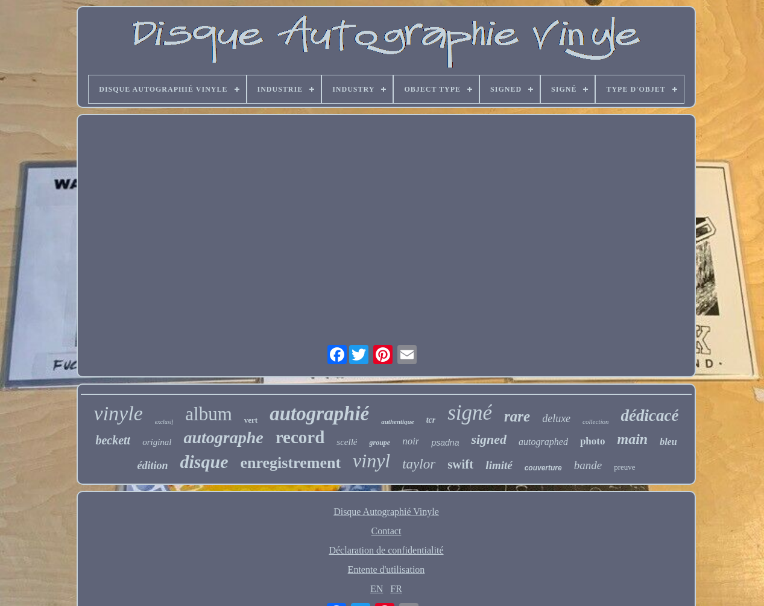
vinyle (118, 413)
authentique (397, 421)
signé (469, 413)
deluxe (556, 418)
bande (588, 465)
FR (396, 589)
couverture (543, 468)
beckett (112, 440)
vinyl (371, 461)
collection (595, 421)
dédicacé (649, 415)
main (632, 439)
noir (410, 441)
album (208, 414)
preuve (624, 467)
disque (204, 462)
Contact (386, 531)
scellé (346, 442)
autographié (319, 414)
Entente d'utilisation (386, 569)
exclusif (164, 421)
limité (498, 465)
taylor (418, 464)
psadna (445, 442)
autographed (543, 442)
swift (460, 464)
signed (489, 439)
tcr (431, 420)
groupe (379, 442)
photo (592, 441)
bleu (668, 442)
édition (152, 465)
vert (250, 420)
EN (376, 589)
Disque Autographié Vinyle (386, 512)
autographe (223, 437)
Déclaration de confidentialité (386, 550)
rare (517, 416)
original (156, 442)
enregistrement (291, 463)
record (300, 437)
